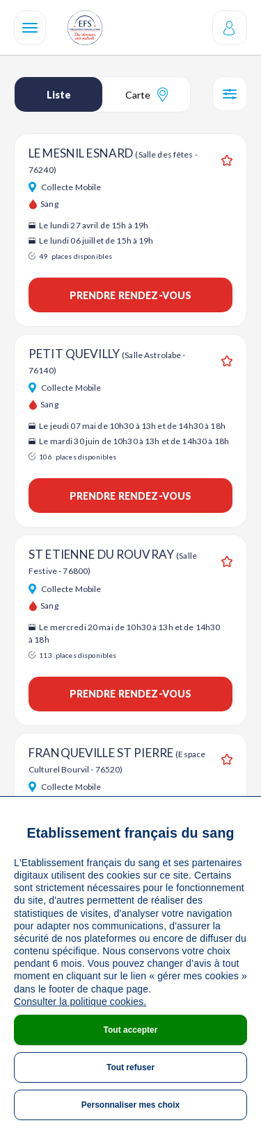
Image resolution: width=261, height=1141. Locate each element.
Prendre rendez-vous (131, 295)
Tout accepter (131, 1030)
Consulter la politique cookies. (80, 1001)
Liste (59, 95)
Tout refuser (130, 1067)
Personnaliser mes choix (130, 1105)
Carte (146, 94)
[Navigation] (30, 27)
